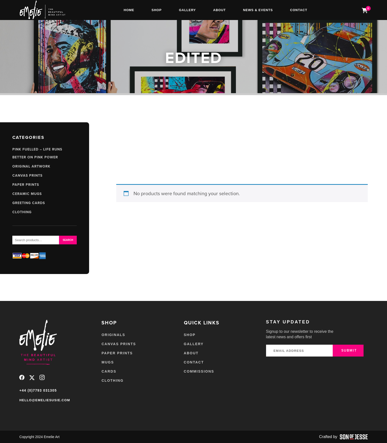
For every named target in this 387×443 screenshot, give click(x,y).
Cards (108, 371)
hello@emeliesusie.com (44, 400)
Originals (113, 335)
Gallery (187, 10)
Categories (28, 137)
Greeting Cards (28, 202)
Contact (298, 10)
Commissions (199, 371)
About (219, 10)
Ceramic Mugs (27, 193)
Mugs (107, 362)
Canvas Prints (27, 175)
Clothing (22, 212)
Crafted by (343, 436)
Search (68, 240)
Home (129, 10)
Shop (157, 10)
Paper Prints (25, 184)
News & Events (258, 10)
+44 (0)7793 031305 (38, 390)
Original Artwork (31, 166)
